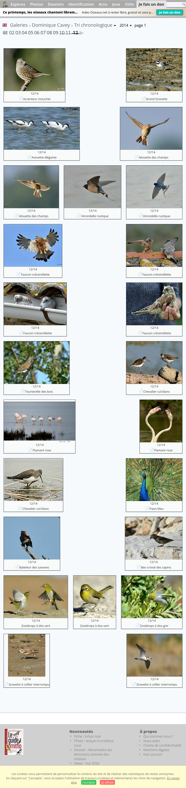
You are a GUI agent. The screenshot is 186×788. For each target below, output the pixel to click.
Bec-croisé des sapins (156, 567)
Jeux (116, 4)
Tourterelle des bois (39, 391)
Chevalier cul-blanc (156, 391)
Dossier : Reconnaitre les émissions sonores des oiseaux (93, 754)
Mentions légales (156, 750)
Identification (81, 4)
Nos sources (152, 754)
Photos (36, 4)
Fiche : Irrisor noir (87, 736)
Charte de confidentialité (162, 745)
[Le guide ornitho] (14, 742)
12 (75, 31)
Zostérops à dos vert (35, 626)
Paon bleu (156, 508)
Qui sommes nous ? (158, 736)
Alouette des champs (153, 157)
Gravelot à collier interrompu (29, 684)
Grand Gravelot (156, 99)
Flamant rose (42, 450)
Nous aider (151, 741)
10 (61, 31)
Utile (129, 4)
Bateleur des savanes (34, 567)
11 (68, 31)
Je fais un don (169, 12)
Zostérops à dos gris (154, 626)
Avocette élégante (43, 157)
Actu (103, 4)
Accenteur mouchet (37, 99)
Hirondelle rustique (94, 216)
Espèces (18, 4)
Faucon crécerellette (35, 274)
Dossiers (55, 4)
